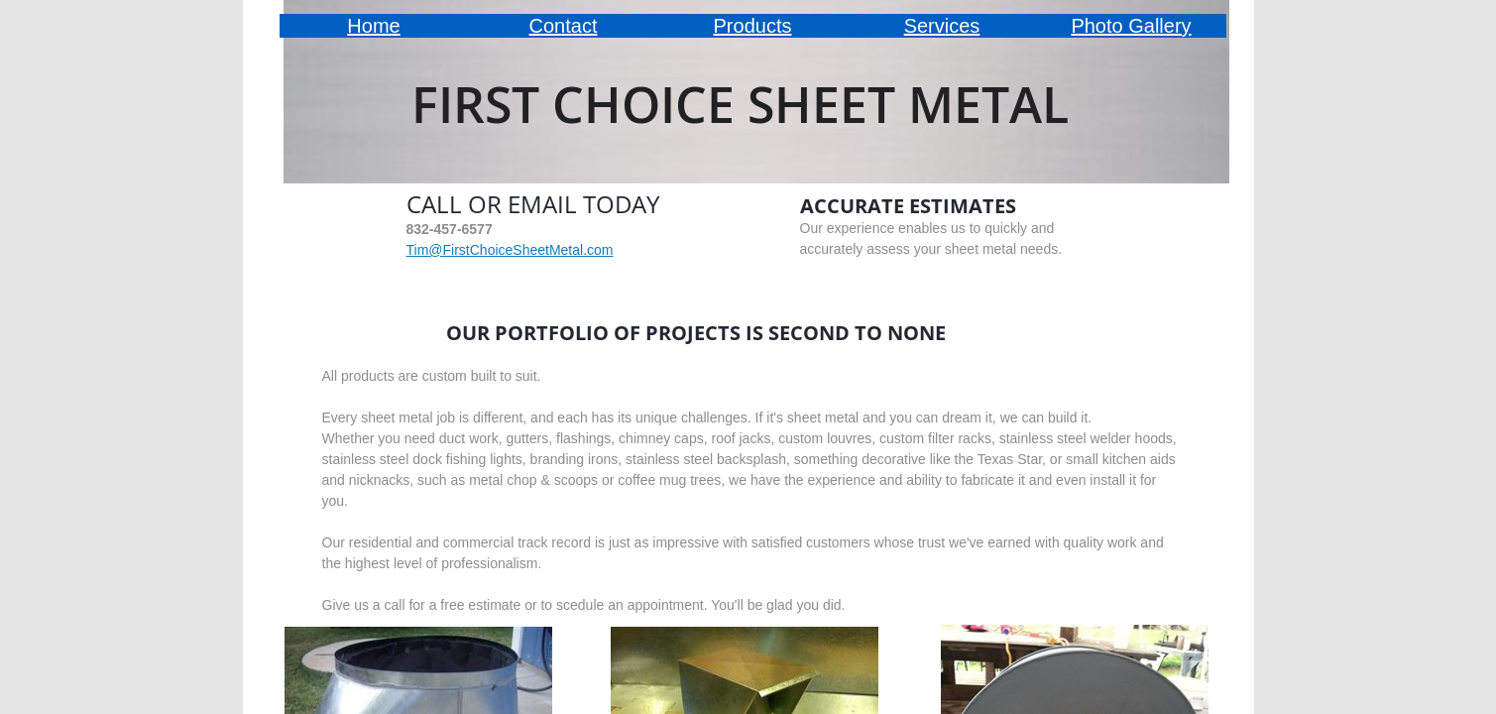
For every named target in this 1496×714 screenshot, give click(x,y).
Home (373, 26)
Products (753, 26)
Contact (563, 26)
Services (942, 26)
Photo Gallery (1131, 26)
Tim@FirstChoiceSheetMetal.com (510, 250)
